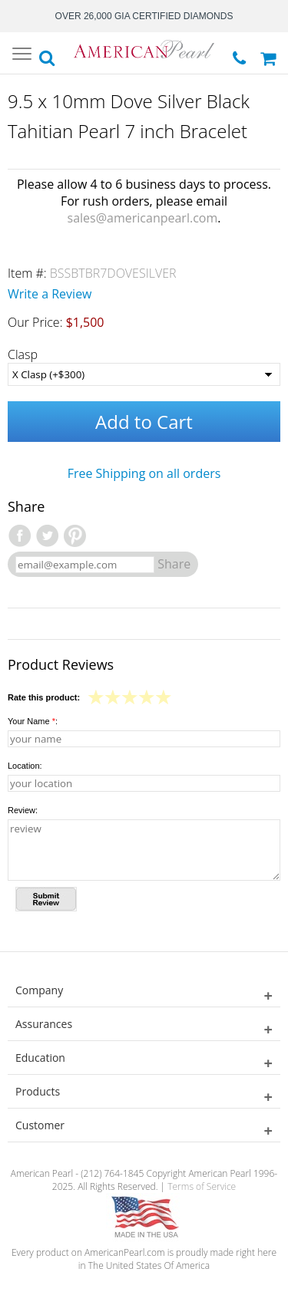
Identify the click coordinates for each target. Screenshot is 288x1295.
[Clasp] (144, 374)
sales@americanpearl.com (143, 217)
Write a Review (50, 293)
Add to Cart (144, 421)
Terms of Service (201, 1186)
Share (173, 563)
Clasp (23, 354)
